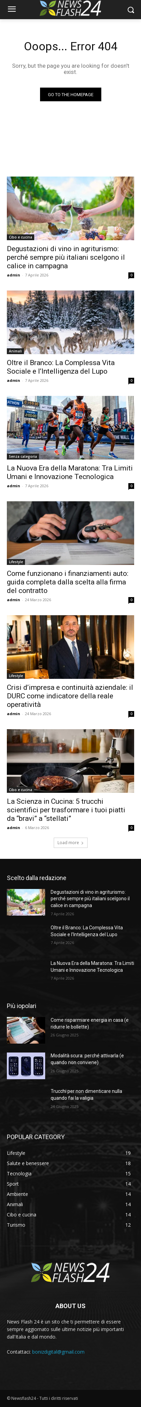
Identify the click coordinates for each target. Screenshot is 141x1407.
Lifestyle (16, 561)
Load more (70, 843)
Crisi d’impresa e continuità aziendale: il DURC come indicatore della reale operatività (70, 696)
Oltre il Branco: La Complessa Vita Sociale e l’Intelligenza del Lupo (61, 367)
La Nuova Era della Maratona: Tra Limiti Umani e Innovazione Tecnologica (70, 472)
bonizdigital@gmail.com (58, 1351)
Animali (15, 351)
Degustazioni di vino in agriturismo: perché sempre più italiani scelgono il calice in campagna (66, 257)
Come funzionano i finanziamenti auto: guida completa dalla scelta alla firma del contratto (67, 582)
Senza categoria (23, 456)
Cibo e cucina (20, 237)
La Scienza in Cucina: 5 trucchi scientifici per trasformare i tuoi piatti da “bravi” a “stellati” (66, 810)
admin (13, 274)
